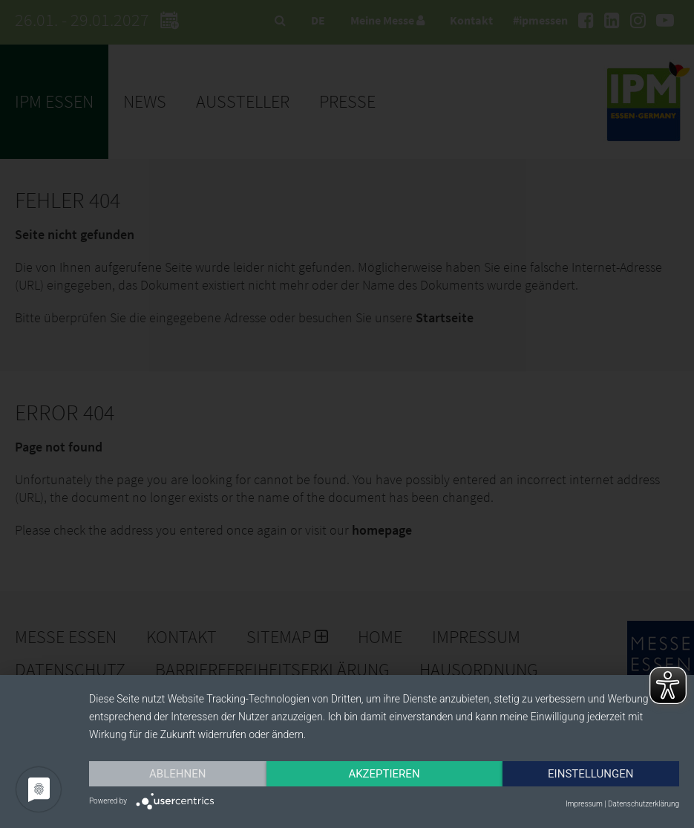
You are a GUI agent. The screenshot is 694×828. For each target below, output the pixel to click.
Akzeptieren (383, 773)
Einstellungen (590, 773)
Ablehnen (177, 773)
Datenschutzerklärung (643, 804)
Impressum (584, 804)
